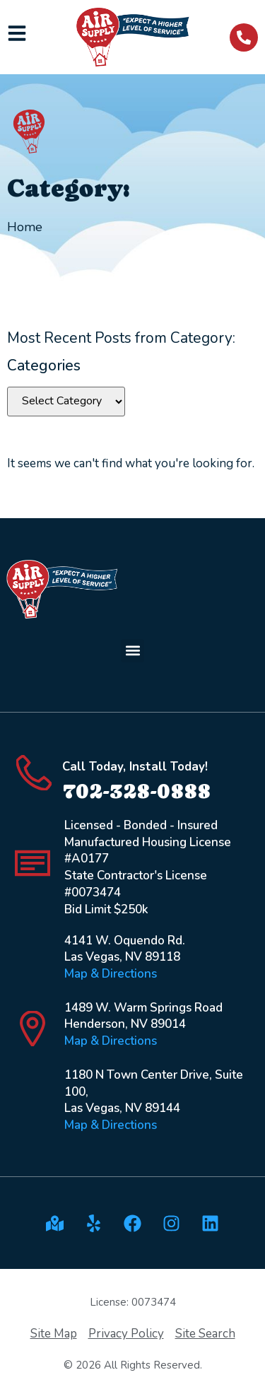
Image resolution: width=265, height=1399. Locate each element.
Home (24, 226)
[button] (132, 650)
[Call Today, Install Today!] (34, 772)
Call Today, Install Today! (135, 767)
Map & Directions (110, 974)
